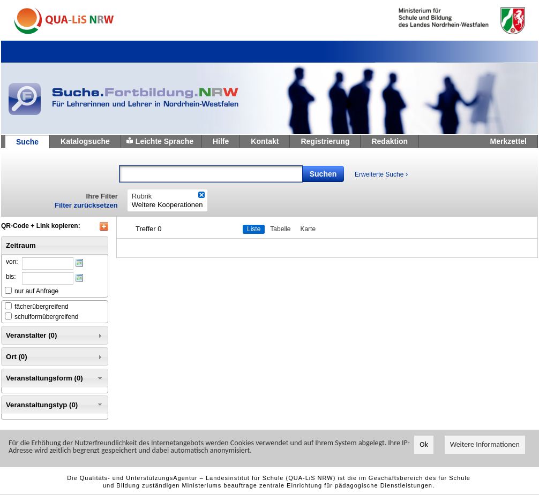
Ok (424, 444)
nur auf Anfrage (36, 291)
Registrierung (325, 141)
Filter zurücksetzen (86, 205)
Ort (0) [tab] (55, 357)
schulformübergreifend (46, 317)
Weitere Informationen (485, 444)
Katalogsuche (85, 141)
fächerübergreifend (41, 306)
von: (12, 261)
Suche (27, 142)
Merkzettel (508, 141)
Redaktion (389, 141)
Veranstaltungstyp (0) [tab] (55, 404)
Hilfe (221, 141)
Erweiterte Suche (381, 174)
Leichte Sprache (164, 141)
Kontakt (265, 141)
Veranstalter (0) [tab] (55, 335)
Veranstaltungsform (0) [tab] (55, 378)
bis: (11, 276)
